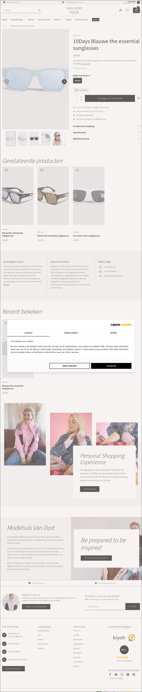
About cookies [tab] (71, 333)
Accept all (111, 366)
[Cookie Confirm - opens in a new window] (121, 324)
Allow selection (70, 366)
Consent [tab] (28, 333)
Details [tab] (113, 333)
